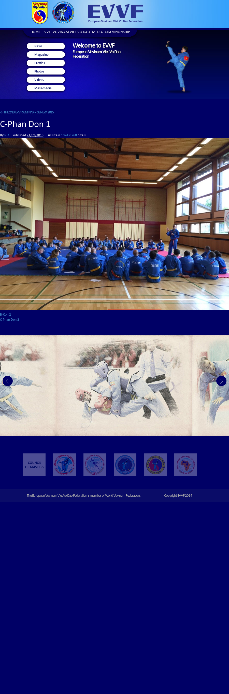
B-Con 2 (5, 315)
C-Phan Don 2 (9, 320)
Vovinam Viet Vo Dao (71, 32)
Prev (8, 381)
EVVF (46, 32)
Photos (39, 72)
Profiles (39, 63)
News (38, 47)
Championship (117, 32)
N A (6, 136)
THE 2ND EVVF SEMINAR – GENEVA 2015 (27, 113)
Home (35, 32)
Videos (39, 80)
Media (97, 32)
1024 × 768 (69, 136)
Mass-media (43, 88)
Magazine (41, 55)
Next (221, 381)
